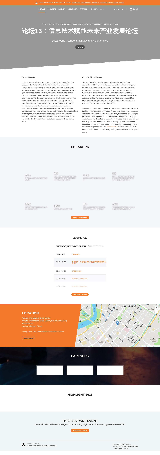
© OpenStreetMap (155, 348)
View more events (80, 434)
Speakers (53, 9)
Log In (116, 9)
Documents (74, 9)
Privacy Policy (132, 450)
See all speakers (80, 219)
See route (28, 340)
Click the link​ (112, 127)
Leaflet (144, 348)
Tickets (95, 9)
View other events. (98, 2)
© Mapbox (149, 348)
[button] (117, 326)
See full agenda (80, 297)
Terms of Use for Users (120, 450)
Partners (86, 9)
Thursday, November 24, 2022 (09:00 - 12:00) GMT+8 (66, 24)
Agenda (63, 9)
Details (43, 9)
